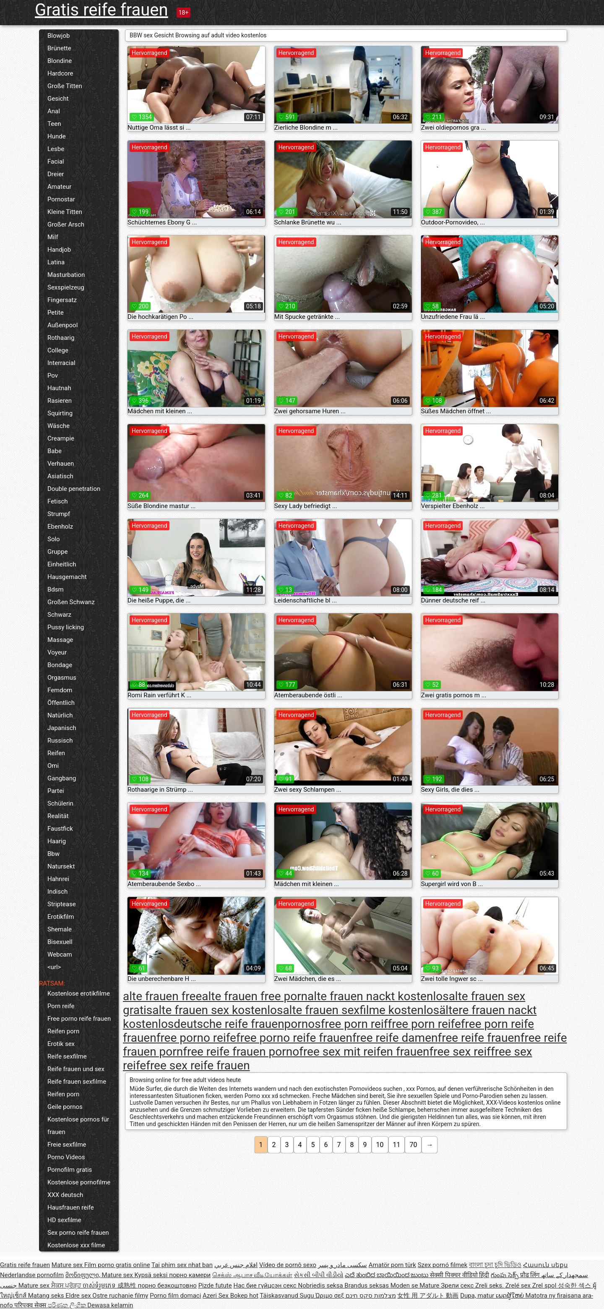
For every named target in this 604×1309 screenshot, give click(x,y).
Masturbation (66, 275)
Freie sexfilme (66, 1144)
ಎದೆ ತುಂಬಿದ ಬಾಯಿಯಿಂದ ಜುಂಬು (387, 1275)
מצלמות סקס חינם (371, 1295)
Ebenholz (60, 526)
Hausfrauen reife (70, 1207)
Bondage (59, 665)
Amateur (59, 186)
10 (380, 1145)
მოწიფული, (83, 1275)
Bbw (53, 854)
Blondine (59, 61)
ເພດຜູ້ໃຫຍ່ (511, 1295)
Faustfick (60, 828)
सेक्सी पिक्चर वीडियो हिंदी (459, 1275)
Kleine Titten (64, 212)
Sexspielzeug (65, 287)
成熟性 (127, 1285)
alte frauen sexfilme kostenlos (361, 1010)
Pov (52, 375)
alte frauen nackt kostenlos (378, 996)
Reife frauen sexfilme (76, 1081)
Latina (56, 262)
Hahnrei (58, 879)
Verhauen (60, 463)
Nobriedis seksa (321, 1285)
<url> (54, 967)
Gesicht (58, 98)
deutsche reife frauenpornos (247, 1024)
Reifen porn (63, 1031)
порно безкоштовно (167, 1285)
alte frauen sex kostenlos (217, 1010)
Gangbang (61, 778)
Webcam (59, 954)
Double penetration (73, 489)
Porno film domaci (175, 1295)
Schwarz (59, 614)
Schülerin (60, 803)
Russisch (60, 740)
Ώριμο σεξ (330, 1295)
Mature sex (68, 1265)
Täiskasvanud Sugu (287, 1295)
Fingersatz (62, 300)
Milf (52, 237)
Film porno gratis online (117, 1265)
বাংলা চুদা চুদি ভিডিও (495, 1265)
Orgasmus (61, 677)
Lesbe (55, 149)
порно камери (190, 1275)
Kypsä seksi (151, 1275)
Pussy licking (65, 627)
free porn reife (424, 1024)
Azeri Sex (216, 1295)
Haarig (56, 841)
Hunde (56, 136)
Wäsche (58, 426)
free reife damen (395, 1038)
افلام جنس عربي (236, 1265)
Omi (53, 765)
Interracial (61, 363)
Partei (55, 791)
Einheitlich (61, 564)
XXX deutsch (65, 1195)
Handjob (59, 249)
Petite (55, 312)
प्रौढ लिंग (530, 1275)
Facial (55, 161)
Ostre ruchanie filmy (120, 1295)
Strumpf (58, 514)
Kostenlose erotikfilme (78, 993)
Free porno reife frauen (79, 1018)
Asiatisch (60, 476)
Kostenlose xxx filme (76, 1245)
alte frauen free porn (254, 996)
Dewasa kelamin (110, 1305)
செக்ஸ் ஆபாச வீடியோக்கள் (252, 1275)
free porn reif (354, 1024)
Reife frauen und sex (75, 1069)
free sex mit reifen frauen (364, 1052)
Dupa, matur (478, 1295)
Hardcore (60, 73)
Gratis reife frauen (101, 10)
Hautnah (59, 388)
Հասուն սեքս (545, 1265)
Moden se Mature (416, 1285)
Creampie (60, 438)
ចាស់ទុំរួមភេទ (100, 1285)
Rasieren (59, 400)
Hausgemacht (67, 577)
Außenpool (62, 325)
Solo (53, 539)
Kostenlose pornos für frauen (78, 1126)
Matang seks (47, 1295)
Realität (58, 816)
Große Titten (64, 86)
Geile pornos (65, 1107)
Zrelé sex (518, 1285)
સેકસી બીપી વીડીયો (318, 1275)
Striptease (61, 904)
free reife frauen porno (241, 1052)
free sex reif (460, 1052)
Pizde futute (215, 1285)
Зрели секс (458, 1285)
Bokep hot (244, 1295)
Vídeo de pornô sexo (287, 1265)
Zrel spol (545, 1285)
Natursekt (61, 866)
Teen (54, 124)
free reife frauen (478, 1038)
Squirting (60, 413)
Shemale (59, 929)
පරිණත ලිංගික (67, 1305)
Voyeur (57, 652)
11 (397, 1145)
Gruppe (57, 551)
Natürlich (60, 715)
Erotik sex (61, 1044)
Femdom (59, 690)
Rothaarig (60, 338)
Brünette (59, 48)
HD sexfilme (64, 1220)
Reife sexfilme (67, 1056)
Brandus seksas (367, 1285)
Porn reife (61, 1006)
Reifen (56, 753)
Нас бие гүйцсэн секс (265, 1285)
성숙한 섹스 (575, 1285)
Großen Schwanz (71, 602)
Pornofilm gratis (69, 1169)
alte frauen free (162, 996)
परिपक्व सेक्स (30, 1305)
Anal (53, 111)
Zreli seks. (490, 1285)
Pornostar (61, 199)
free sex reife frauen (198, 1065)
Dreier (55, 174)
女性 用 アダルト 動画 (427, 1295)
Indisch (57, 891)
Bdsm (55, 589)
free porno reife (196, 1038)
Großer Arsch (65, 224)
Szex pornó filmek (443, 1265)
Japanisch (61, 728)
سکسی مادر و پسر (342, 1265)
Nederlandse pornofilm (32, 1275)
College (57, 350)
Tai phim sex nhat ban (182, 1265)
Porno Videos (66, 1157)
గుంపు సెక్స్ (505, 1275)
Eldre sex (78, 1295)
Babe (54, 451)
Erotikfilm (60, 916)
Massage (60, 640)
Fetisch (57, 501)
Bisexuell (60, 942)
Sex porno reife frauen (78, 1232)
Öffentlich (61, 703)
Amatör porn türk (392, 1265)
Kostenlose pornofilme (78, 1182)
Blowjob (58, 35)
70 (413, 1145)
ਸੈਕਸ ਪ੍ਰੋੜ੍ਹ (67, 1285)
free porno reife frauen (294, 1038)
